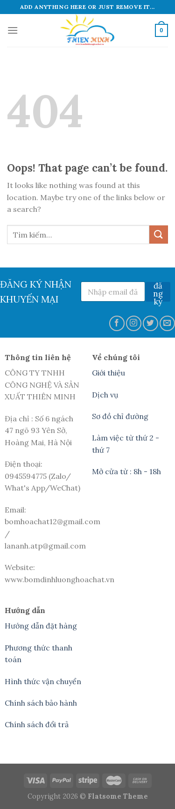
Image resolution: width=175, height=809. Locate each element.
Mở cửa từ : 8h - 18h (126, 471)
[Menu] (12, 30)
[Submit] (158, 234)
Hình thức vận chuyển (43, 681)
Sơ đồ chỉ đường (120, 416)
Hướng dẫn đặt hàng (41, 625)
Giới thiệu (108, 372)
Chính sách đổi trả (37, 724)
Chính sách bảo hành (41, 703)
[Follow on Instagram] (133, 323)
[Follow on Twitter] (150, 323)
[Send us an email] (167, 323)
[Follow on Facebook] (117, 323)
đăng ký (158, 292)
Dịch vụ (105, 394)
